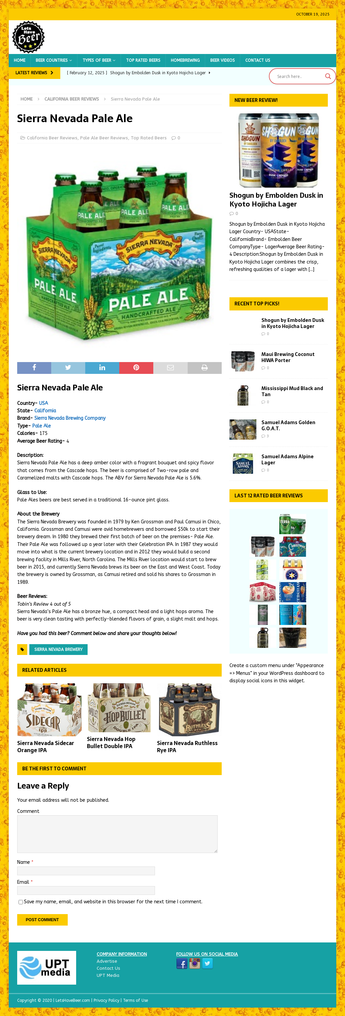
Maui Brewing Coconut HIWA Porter (288, 357)
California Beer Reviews (52, 137)
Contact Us (257, 60)
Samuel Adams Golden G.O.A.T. (288, 425)
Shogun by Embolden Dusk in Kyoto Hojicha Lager (276, 200)
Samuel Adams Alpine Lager (287, 459)
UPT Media (108, 975)
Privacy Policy (107, 1000)
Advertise (107, 961)
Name (24, 862)
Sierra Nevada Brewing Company (69, 418)
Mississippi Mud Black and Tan (292, 391)
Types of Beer (97, 60)
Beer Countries (52, 60)
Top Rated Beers (143, 60)
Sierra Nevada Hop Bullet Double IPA (111, 742)
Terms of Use (135, 1000)
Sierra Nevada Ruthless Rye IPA (187, 746)
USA (43, 403)
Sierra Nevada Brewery (58, 649)
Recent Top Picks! (256, 303)
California (45, 411)
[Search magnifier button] (328, 76)
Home (19, 60)
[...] (311, 269)
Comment (28, 811)
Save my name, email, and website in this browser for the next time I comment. (113, 902)
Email (24, 882)
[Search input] (299, 76)
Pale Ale (41, 426)
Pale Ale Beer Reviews (104, 137)
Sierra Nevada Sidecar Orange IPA (45, 746)
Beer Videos (222, 60)
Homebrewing (185, 60)
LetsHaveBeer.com (73, 1000)
